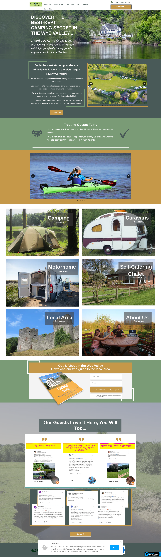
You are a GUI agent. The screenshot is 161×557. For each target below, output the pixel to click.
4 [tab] (82, 200)
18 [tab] (131, 105)
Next (129, 176)
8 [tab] (114, 105)
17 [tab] (129, 105)
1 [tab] (77, 200)
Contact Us (48, 9)
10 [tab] (117, 105)
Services (58, 5)
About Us (47, 5)
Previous (33, 176)
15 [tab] (126, 105)
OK (114, 547)
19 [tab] (133, 105)
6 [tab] (110, 105)
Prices (85, 5)
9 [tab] (116, 105)
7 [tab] (112, 105)
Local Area (70, 5)
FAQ (78, 5)
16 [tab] (127, 105)
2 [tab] (79, 200)
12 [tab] (121, 105)
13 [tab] (122, 105)
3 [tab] (80, 200)
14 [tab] (124, 105)
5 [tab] (84, 200)
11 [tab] (119, 105)
